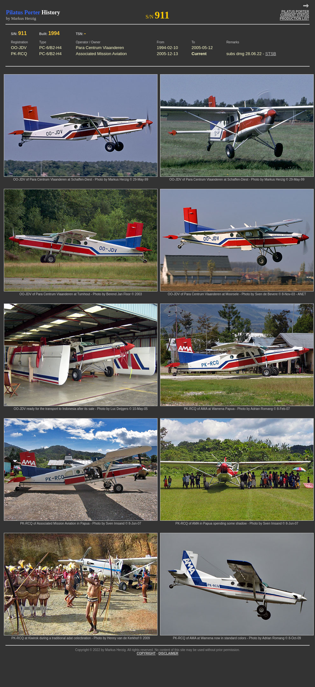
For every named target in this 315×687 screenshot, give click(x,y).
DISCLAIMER (168, 653)
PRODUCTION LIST (294, 18)
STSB (270, 53)
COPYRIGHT (146, 653)
